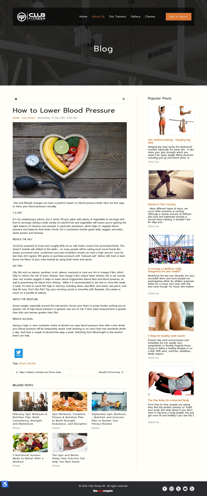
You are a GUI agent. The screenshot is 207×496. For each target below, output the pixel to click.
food (23, 363)
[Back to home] (31, 17)
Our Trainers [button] (117, 16)
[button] (124, 99)
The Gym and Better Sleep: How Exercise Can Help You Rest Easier (68, 458)
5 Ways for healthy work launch (166, 336)
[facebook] (164, 488)
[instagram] (171, 488)
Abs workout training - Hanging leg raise (169, 141)
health (32, 363)
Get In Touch (178, 16)
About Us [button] (98, 16)
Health (16, 118)
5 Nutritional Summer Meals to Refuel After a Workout (28, 458)
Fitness (16, 428)
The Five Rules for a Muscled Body (168, 400)
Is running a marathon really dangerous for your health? (164, 270)
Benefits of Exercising (111, 372)
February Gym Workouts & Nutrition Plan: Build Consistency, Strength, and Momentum (30, 419)
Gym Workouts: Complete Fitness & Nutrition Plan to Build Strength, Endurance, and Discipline (69, 419)
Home (83, 16)
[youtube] (185, 488)
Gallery (136, 16)
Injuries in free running (161, 204)
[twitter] (178, 488)
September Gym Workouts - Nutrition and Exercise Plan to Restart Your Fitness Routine (109, 419)
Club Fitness (28, 118)
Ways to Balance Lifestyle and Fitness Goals (38, 372)
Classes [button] (150, 16)
